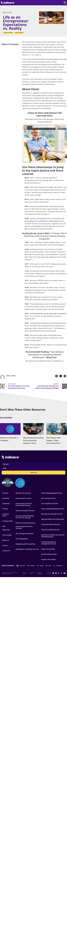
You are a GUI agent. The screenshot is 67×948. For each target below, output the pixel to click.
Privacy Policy (25, 573)
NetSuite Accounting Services (51, 514)
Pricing (4, 509)
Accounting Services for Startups (24, 527)
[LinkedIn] (65, 376)
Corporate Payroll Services (50, 524)
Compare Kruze (5, 515)
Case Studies (7, 535)
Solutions (5, 498)
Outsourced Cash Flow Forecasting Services (24, 504)
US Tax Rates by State (49, 554)
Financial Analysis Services (25, 510)
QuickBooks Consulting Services (27, 549)
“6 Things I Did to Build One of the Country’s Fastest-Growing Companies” (45, 236)
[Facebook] (56, 376)
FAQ (3, 526)
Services (5, 493)
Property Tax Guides (48, 559)
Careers (5, 545)
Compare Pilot (7, 521)
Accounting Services (48, 498)
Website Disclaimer (40, 573)
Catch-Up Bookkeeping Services (52, 509)
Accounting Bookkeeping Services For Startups (25, 517)
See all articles (6, 417)
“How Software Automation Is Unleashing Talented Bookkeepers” (46, 354)
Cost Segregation (22, 539)
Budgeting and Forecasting (25, 544)
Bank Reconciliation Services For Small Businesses (52, 536)
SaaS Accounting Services (50, 530)
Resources (6, 530)
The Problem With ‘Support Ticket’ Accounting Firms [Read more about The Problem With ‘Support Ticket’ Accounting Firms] (53, 440)
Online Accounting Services (25, 523)
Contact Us (6, 551)
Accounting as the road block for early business (42, 221)
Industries (6, 503)
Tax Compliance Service (49, 503)
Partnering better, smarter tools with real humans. (48, 314)
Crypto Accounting (48, 549)
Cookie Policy (49, 573)
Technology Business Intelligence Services (48, 543)
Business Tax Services (23, 493)
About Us (5, 540)
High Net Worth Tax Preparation (52, 519)
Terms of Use (32, 573)
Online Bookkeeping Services (51, 493)
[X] (60, 376)
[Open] (65, 3)
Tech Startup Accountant (24, 533)
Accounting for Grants (23, 498)
